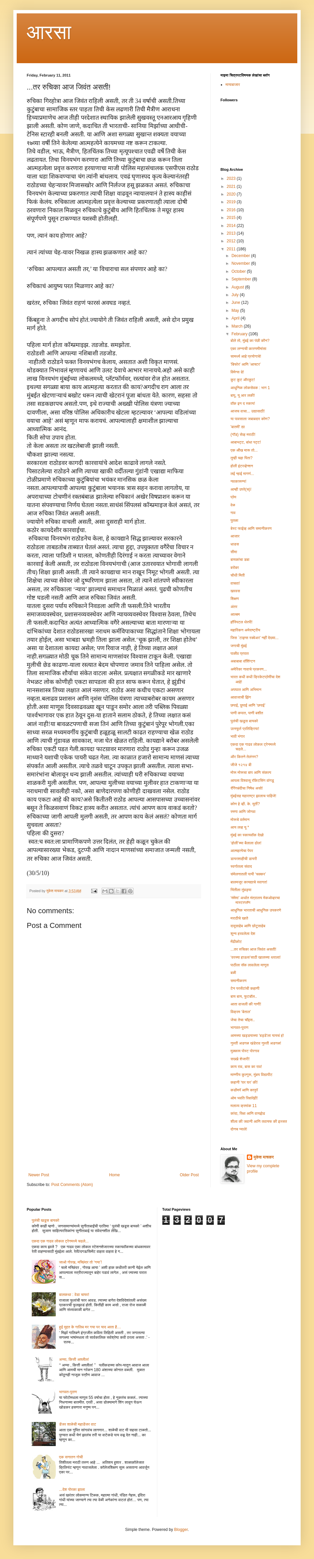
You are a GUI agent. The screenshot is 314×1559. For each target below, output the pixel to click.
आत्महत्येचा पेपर (241, 850)
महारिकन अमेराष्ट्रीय (245, 630)
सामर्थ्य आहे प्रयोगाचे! (245, 356)
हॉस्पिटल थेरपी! (241, 622)
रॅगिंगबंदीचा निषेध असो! (246, 788)
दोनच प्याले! (238, 1129)
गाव (233, 512)
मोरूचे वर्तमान (240, 819)
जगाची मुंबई (238, 645)
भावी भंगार (237, 736)
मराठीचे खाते (239, 918)
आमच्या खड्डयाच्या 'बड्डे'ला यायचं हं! (257, 1035)
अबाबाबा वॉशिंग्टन (242, 661)
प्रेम (233, 497)
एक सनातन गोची (71, 1457)
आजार (235, 536)
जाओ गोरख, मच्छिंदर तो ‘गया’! (80, 1262)
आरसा (49, 32)
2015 (232, 217)
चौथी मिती (237, 575)
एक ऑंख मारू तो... (244, 450)
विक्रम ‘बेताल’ (240, 1011)
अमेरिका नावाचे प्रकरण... (248, 669)
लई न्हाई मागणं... (242, 473)
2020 (232, 194)
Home (114, 1175)
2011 (232, 249)
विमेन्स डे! (237, 372)
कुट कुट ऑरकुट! (242, 379)
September (241, 279)
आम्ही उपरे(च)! (241, 489)
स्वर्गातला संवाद (241, 866)
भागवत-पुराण (239, 1027)
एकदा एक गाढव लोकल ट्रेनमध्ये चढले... (60, 1241)
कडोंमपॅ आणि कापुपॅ (244, 1090)
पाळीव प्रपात (239, 653)
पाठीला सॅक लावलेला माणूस (249, 965)
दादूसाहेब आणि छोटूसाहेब (247, 926)
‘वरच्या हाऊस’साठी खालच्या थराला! (255, 957)
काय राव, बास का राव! (246, 1066)
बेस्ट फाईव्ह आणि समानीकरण (251, 528)
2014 (232, 225)
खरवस (235, 591)
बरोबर (234, 567)
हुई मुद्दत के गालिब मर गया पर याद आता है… (90, 1327)
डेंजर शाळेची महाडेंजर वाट (77, 1424)
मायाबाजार (232, 84)
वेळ (232, 505)
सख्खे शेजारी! (240, 1059)
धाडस (234, 544)
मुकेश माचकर (264, 1157)
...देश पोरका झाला (72, 1489)
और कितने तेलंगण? (244, 756)
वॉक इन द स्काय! (242, 403)
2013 (232, 233)
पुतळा (234, 520)
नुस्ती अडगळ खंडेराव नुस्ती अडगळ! (255, 1043)
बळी (233, 972)
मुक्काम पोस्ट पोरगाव (244, 1051)
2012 (232, 241)
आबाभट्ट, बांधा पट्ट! (245, 442)
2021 (232, 186)
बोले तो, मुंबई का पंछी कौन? (250, 340)
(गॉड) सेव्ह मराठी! (243, 434)
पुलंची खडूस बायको (244, 721)
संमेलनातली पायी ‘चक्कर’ (248, 874)
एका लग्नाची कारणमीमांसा (248, 348)
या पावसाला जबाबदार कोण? (250, 418)
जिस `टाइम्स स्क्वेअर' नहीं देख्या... (254, 637)
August (238, 287)
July (235, 294)
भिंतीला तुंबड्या (240, 889)
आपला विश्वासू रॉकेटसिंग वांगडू (252, 780)
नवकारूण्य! (238, 481)
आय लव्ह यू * (239, 827)
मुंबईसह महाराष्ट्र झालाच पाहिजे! (253, 796)
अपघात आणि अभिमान (245, 689)
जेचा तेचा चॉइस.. (242, 1019)
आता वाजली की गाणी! (245, 1004)
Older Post (189, 1175)
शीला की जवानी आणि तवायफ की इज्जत (258, 1121)
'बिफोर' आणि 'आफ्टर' (245, 364)
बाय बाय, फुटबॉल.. (243, 996)
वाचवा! (235, 583)
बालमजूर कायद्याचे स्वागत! (248, 882)
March (237, 326)
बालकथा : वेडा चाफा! (74, 1294)
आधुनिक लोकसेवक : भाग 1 (250, 387)
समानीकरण (238, 980)
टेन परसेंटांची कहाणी (245, 988)
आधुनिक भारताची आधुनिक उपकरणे (255, 910)
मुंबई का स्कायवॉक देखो (247, 835)
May (235, 310)
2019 (232, 202)
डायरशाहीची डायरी (243, 858)
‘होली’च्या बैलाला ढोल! (246, 843)
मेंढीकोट (236, 941)
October (239, 271)
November (241, 263)
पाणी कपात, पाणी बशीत (246, 713)
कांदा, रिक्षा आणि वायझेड (247, 1113)
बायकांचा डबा (239, 559)
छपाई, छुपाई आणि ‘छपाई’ (248, 705)
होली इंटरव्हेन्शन (241, 466)
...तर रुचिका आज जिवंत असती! (253, 949)
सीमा (233, 552)
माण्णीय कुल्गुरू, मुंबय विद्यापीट (251, 1074)
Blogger (181, 1529)
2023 (232, 178)
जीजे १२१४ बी (240, 764)
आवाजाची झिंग (240, 697)
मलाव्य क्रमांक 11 (243, 1105)
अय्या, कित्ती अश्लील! (74, 1359)
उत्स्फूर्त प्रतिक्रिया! (244, 728)
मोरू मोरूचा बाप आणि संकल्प (250, 772)
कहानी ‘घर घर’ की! (244, 1082)
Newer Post (38, 1175)
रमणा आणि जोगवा (243, 811)
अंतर (234, 606)
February (240, 334)
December (241, 255)
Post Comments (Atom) (72, 1184)
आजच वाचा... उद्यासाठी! (247, 411)
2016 (232, 210)
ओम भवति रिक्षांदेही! (244, 1098)
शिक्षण (234, 598)
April (236, 318)
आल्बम (235, 614)
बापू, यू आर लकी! (242, 395)
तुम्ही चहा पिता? (241, 458)
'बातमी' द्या (237, 427)
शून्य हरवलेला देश (242, 933)
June (236, 302)
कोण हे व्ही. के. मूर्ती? (245, 804)
